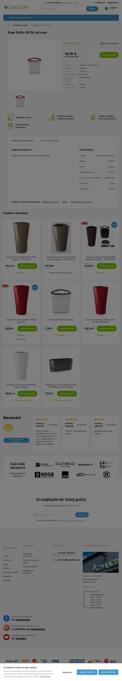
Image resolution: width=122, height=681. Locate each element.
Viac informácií (45, 676)
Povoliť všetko (108, 672)
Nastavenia (67, 672)
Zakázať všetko (87, 672)
